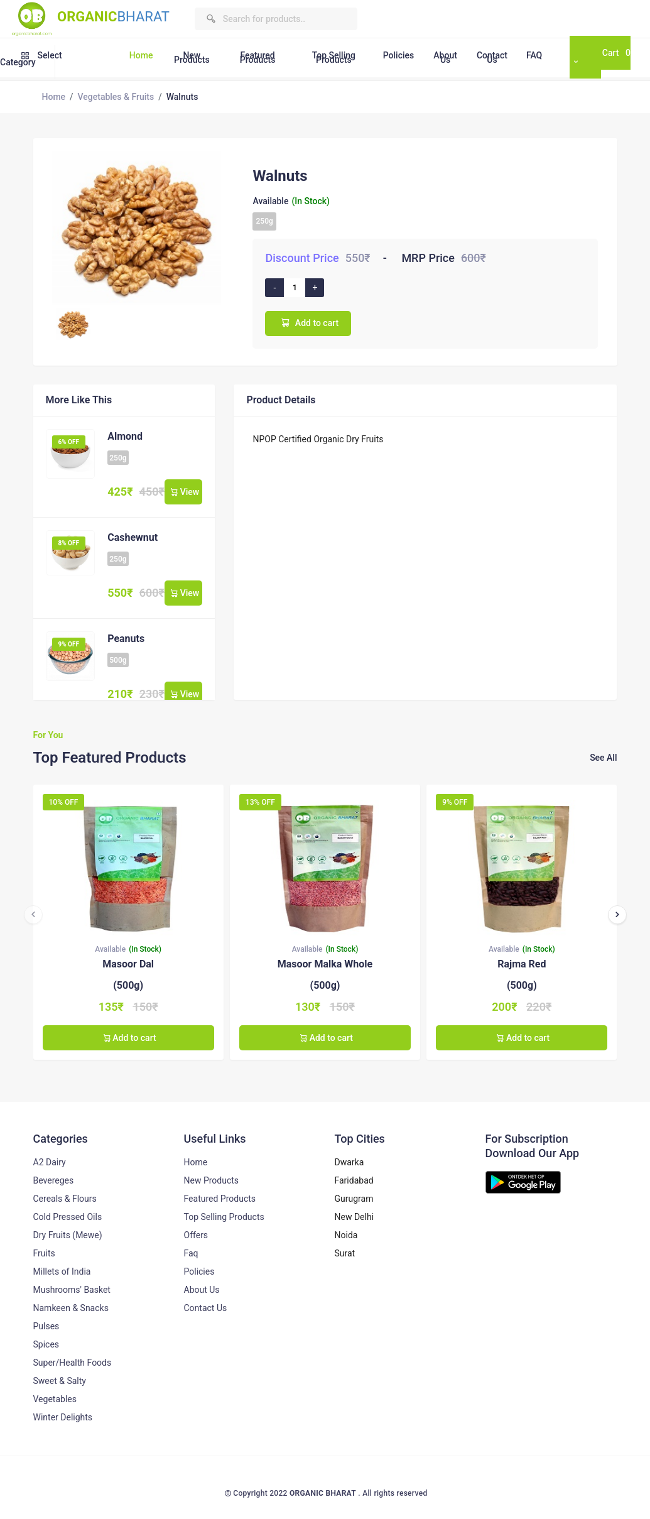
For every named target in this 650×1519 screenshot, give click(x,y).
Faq (191, 1253)
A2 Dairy (49, 1162)
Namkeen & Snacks (71, 1308)
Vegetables (55, 1399)
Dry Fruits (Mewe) (67, 1235)
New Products (192, 57)
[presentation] (33, 914)
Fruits (44, 1253)
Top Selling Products (333, 57)
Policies (398, 55)
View (183, 492)
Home (141, 55)
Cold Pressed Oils (67, 1217)
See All (603, 758)
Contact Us (492, 57)
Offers (196, 1235)
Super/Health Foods (72, 1363)
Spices (46, 1344)
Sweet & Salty (59, 1381)
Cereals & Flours (65, 1199)
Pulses (46, 1326)
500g (117, 660)
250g (264, 221)
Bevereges (53, 1180)
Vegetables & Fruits (116, 97)
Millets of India (62, 1271)
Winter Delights (63, 1417)
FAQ (534, 55)
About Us (445, 57)
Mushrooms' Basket (72, 1290)
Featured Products (258, 57)
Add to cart (308, 323)
